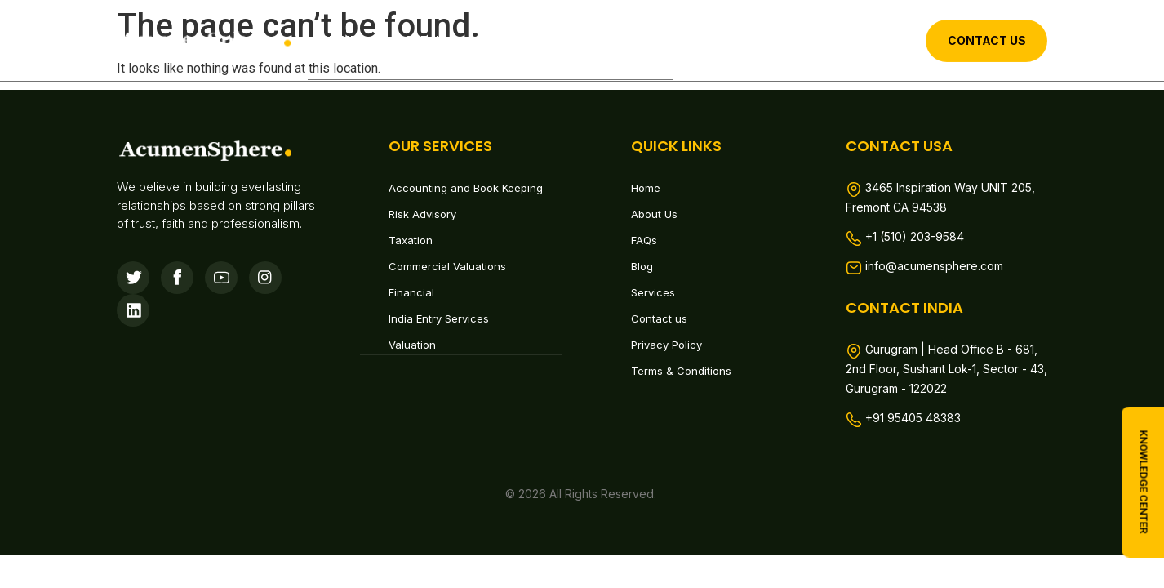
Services (513, 40)
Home (340, 40)
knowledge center (1144, 482)
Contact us (620, 40)
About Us (417, 40)
